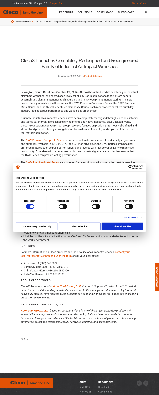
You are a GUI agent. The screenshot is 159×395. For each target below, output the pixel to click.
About (135, 3)
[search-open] (146, 12)
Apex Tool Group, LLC (35, 310)
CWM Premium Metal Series (42, 162)
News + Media (23, 21)
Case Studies (105, 391)
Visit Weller (85, 391)
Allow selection (79, 226)
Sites (83, 382)
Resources (105, 382)
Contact (144, 3)
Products (66, 12)
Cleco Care (126, 12)
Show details (131, 217)
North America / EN (22, 3)
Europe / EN (56, 3)
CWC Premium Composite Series (45, 140)
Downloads (105, 12)
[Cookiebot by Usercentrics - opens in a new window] (130, 167)
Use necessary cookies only (36, 226)
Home (12, 21)
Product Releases (93, 76)
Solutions (85, 12)
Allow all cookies (122, 226)
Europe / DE (40, 3)
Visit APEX (85, 387)
